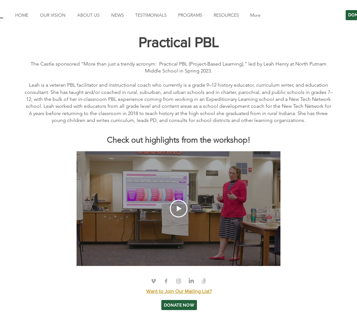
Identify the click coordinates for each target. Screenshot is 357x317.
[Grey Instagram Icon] (179, 281)
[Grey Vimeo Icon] (153, 281)
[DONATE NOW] (179, 305)
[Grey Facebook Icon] (166, 281)
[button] (189, 15)
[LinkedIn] (191, 281)
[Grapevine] (204, 281)
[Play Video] (178, 208)
